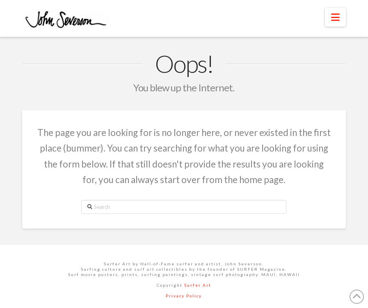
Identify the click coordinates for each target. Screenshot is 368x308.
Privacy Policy (184, 295)
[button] (335, 17)
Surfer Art (197, 285)
